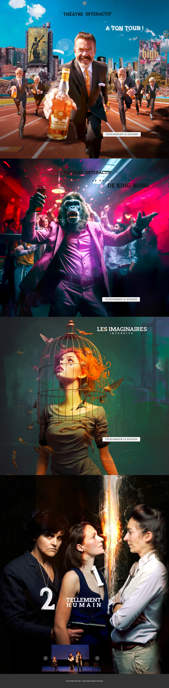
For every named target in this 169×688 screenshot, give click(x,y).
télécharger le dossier (122, 134)
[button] (45, 658)
